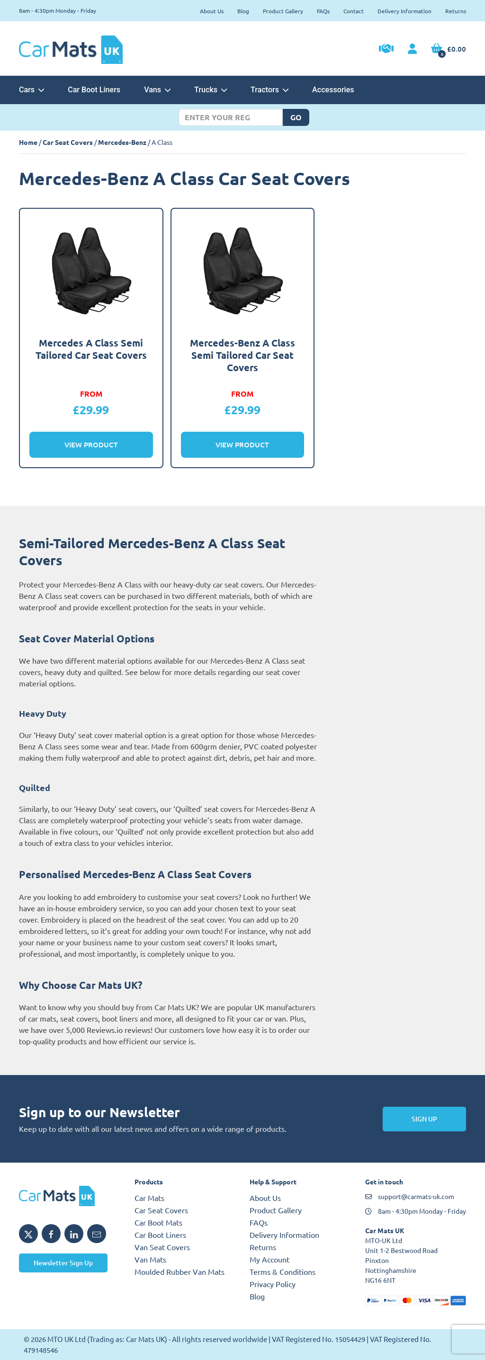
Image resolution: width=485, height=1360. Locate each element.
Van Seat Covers (162, 1247)
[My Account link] (412, 49)
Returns (455, 11)
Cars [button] (31, 89)
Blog (243, 11)
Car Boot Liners (94, 89)
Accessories (333, 89)
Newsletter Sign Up (63, 1262)
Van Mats (150, 1259)
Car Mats (149, 1197)
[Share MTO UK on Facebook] (51, 1233)
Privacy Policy (273, 1284)
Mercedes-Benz (122, 142)
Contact (353, 11)
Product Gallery (283, 11)
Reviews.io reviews (119, 1029)
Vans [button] (157, 89)
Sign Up (424, 1118)
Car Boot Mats (158, 1222)
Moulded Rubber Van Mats (180, 1271)
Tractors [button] (269, 89)
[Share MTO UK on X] (28, 1233)
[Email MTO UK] (96, 1233)
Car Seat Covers (68, 142)
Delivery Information (404, 11)
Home (28, 142)
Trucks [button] (210, 89)
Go (296, 117)
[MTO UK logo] (69, 1196)
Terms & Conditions (282, 1271)
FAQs (323, 11)
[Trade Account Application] (386, 49)
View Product (91, 444)
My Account (269, 1259)
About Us (212, 11)
